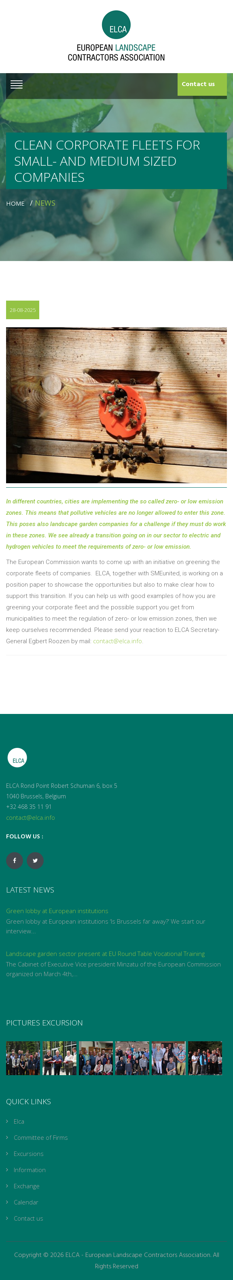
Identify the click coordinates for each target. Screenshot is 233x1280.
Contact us (198, 84)
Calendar (26, 1202)
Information (30, 1170)
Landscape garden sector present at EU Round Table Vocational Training (105, 953)
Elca (19, 1121)
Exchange (27, 1186)
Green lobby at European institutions (57, 911)
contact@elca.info (117, 641)
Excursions (29, 1153)
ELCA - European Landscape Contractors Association (138, 1255)
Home (17, 203)
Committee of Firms (41, 1137)
